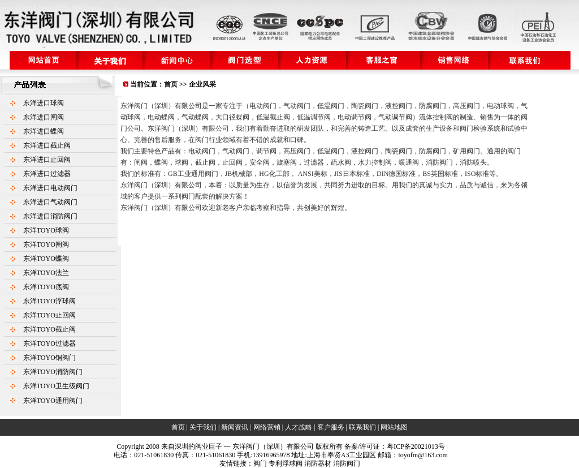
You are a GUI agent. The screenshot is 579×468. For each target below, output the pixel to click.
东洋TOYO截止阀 (49, 329)
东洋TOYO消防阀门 (53, 372)
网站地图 (394, 427)
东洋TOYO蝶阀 (46, 259)
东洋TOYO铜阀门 (49, 358)
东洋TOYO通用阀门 (53, 401)
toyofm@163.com (422, 455)
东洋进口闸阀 (43, 117)
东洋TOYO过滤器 (49, 343)
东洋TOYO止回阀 (49, 315)
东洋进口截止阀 (47, 145)
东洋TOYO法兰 (46, 273)
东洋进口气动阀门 (50, 202)
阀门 (260, 463)
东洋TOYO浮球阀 (49, 301)
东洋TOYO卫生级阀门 (56, 386)
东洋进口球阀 (43, 103)
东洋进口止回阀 (47, 160)
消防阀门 (346, 463)
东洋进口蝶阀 (43, 131)
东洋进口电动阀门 (50, 188)
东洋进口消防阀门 (50, 216)
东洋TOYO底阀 (46, 287)
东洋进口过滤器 (47, 174)
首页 (171, 84)
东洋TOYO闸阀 (46, 244)
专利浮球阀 (286, 463)
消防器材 (317, 463)
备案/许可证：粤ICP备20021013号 (394, 446)
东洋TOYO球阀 (46, 230)
